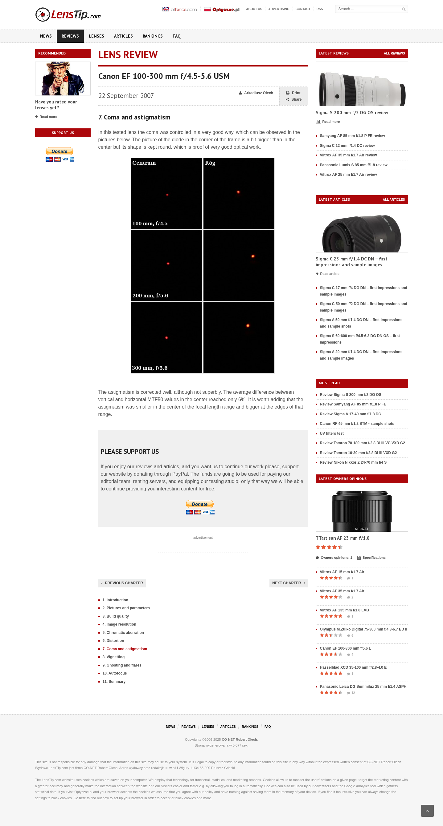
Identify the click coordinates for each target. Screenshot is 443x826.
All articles (394, 199)
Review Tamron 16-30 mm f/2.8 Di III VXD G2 (358, 453)
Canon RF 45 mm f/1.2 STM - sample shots (357, 423)
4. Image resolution (119, 624)
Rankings (153, 36)
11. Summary (114, 681)
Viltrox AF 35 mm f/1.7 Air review (348, 155)
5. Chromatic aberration (123, 633)
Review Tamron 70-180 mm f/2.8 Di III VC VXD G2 (362, 443)
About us (254, 9)
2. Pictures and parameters (126, 608)
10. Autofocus (115, 673)
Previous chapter (122, 583)
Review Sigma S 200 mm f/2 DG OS (350, 395)
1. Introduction (115, 600)
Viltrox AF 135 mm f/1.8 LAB (344, 610)
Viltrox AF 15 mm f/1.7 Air (342, 572)
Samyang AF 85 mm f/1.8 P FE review (352, 136)
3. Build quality (116, 616)
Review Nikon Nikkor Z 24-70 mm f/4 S (353, 462)
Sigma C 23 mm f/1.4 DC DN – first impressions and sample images (352, 262)
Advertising (278, 9)
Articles (123, 36)
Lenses (96, 36)
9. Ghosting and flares (122, 665)
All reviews (394, 53)
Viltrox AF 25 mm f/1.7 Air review (348, 174)
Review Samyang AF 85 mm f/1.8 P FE (353, 404)
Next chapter (288, 583)
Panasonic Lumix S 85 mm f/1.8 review (354, 165)
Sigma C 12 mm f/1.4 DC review (347, 145)
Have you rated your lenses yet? (56, 105)
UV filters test (332, 433)
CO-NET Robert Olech (239, 739)
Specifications (371, 558)
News (46, 36)
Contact (303, 9)
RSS (320, 9)
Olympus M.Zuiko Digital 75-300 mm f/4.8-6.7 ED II (363, 629)
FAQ (177, 36)
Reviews (70, 36)
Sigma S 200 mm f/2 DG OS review (352, 112)
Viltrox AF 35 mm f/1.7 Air (342, 591)
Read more (46, 117)
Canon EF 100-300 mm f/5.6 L (345, 648)
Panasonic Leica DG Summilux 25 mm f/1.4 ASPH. (364, 686)
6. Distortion (113, 641)
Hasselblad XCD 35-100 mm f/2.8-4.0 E (353, 667)
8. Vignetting (114, 657)
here (82, 798)
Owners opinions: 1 (334, 558)
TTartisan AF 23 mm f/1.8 (343, 538)
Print (293, 93)
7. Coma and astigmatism (125, 649)
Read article (327, 274)
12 (351, 693)
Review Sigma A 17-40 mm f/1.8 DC (350, 414)
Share (293, 99)
